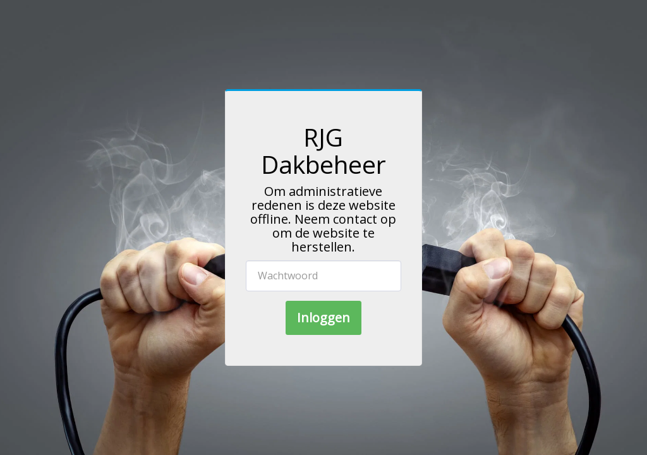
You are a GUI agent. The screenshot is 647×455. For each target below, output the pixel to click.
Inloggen (323, 317)
